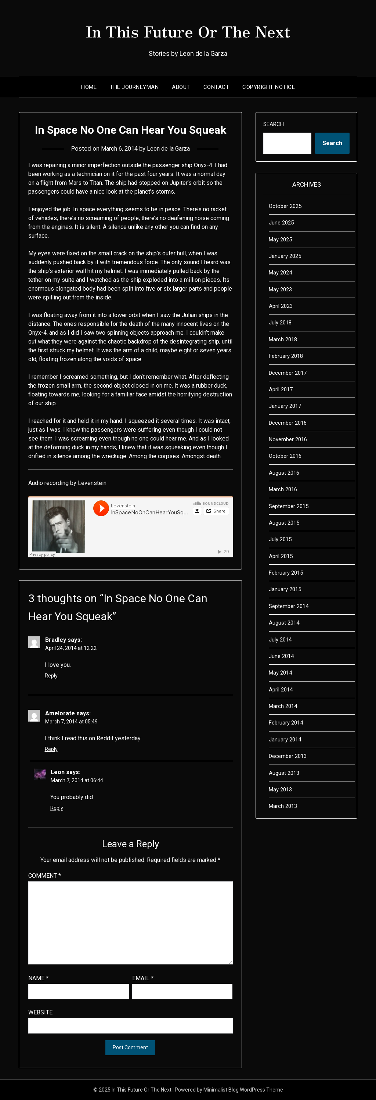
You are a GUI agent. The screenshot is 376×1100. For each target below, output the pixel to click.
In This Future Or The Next (188, 30)
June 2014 (281, 656)
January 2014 (285, 739)
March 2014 (283, 706)
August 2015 (284, 523)
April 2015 (281, 556)
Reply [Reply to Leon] (56, 808)
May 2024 (280, 272)
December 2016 (288, 423)
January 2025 (285, 256)
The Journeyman (134, 87)
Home (89, 87)
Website (40, 1012)
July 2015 (280, 539)
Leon (58, 772)
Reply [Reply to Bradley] (51, 676)
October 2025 (285, 206)
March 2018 (283, 339)
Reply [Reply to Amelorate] (51, 749)
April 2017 (281, 389)
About (181, 87)
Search (273, 124)
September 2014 (288, 606)
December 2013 (288, 756)
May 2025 (280, 239)
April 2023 (281, 306)
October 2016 (285, 456)
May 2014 (280, 672)
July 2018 (280, 322)
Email (142, 978)
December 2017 (288, 373)
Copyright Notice (268, 87)
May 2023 (280, 289)
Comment (44, 875)
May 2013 (280, 789)
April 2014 (281, 689)
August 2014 (284, 622)
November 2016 (288, 439)
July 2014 (280, 639)
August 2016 (284, 473)
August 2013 (284, 773)
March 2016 (283, 489)
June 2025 (281, 222)
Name (38, 978)
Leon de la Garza (170, 148)
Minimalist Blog (221, 1090)
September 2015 (288, 506)
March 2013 (283, 806)
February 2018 (286, 356)
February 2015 (286, 572)
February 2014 (286, 722)
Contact (216, 87)
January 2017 (285, 406)
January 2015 (285, 589)
